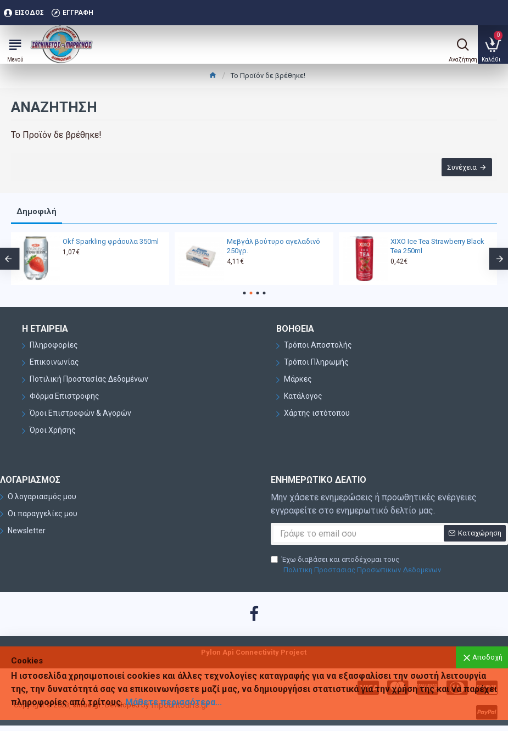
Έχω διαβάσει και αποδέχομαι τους (357, 565)
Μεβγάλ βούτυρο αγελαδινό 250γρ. (273, 246)
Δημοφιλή (36, 211)
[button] (244, 293)
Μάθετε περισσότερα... (173, 702)
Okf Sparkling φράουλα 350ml (111, 241)
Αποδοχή (487, 657)
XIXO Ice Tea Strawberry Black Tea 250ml (437, 246)
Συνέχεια (461, 167)
